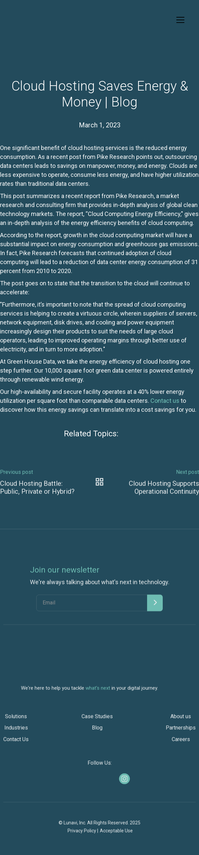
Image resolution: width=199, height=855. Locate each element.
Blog (97, 731)
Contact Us (16, 742)
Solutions (16, 719)
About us (180, 719)
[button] (179, 20)
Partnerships (181, 731)
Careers (181, 742)
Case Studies (97, 719)
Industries (16, 731)
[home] (21, 20)
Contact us (164, 400)
